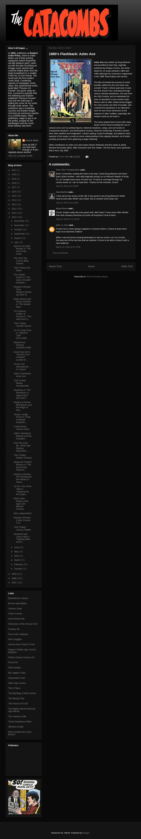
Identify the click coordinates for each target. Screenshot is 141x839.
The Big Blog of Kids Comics (22, 693)
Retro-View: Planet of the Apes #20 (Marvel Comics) (21, 503)
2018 (14, 183)
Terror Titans (14, 688)
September (20, 233)
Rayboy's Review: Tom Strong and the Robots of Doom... (22, 478)
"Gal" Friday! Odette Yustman (23, 456)
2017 (14, 187)
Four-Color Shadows (18, 634)
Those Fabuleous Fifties (20, 721)
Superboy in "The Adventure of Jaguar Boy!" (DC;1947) (22, 394)
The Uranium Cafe (17, 716)
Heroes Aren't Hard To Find (21, 644)
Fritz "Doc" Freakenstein (68, 170)
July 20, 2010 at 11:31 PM (67, 219)
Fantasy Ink (14, 629)
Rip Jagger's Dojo (17, 672)
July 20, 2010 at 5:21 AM (67, 202)
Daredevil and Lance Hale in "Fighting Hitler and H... (22, 538)
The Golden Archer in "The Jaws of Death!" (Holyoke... (22, 278)
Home (91, 266)
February (19, 564)
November (19, 225)
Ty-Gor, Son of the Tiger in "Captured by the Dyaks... (22, 490)
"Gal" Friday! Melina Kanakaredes (21, 383)
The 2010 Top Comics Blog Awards (21, 261)
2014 (14, 200)
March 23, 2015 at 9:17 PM (68, 247)
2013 (14, 204)
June (17, 547)
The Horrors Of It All (18, 703)
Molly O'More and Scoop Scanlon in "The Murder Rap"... (22, 303)
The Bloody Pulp (16, 698)
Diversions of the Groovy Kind (22, 624)
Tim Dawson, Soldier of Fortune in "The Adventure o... (22, 315)
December (19, 221)
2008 (14, 578)
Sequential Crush (16, 678)
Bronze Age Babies (17, 603)
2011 (14, 213)
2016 (14, 191)
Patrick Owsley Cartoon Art (21, 657)
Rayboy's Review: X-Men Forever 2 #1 (22, 520)
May (16, 551)
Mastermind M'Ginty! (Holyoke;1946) (22, 345)
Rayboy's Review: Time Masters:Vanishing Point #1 (22, 291)
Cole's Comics (15, 613)
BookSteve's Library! (18, 598)
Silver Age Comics (17, 683)
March (17, 560)
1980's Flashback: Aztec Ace (22, 374)
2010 (14, 217)
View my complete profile (20, 156)
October (18, 229)
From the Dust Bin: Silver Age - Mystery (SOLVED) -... (23, 447)
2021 (14, 170)
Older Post (127, 266)
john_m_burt (62, 225)
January (18, 568)
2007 (14, 582)
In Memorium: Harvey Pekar (21, 427)
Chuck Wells (32, 140)
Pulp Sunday (14, 667)
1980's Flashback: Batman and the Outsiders (22, 436)
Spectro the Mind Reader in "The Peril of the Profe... (22, 250)
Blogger (85, 833)
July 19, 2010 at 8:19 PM (67, 186)
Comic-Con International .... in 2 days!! (22, 367)
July (16, 242)
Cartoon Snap (15, 608)
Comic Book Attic (16, 618)
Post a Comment (60, 253)
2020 (14, 174)
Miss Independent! (22, 513)
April (16, 556)
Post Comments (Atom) (97, 276)
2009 (14, 574)
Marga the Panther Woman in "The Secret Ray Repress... (23, 466)
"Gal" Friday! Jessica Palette (22, 528)
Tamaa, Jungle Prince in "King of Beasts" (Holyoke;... (22, 418)
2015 (14, 196)
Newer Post (55, 266)
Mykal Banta (62, 208)
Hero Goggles (15, 639)
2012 (14, 208)
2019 (14, 179)
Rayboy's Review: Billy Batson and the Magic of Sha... (23, 406)
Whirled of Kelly (15, 726)
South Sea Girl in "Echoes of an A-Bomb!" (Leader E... (22, 356)
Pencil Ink (13, 662)
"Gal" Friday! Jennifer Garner (22, 324)
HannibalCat (62, 192)
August (18, 238)
